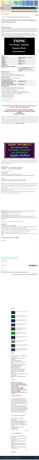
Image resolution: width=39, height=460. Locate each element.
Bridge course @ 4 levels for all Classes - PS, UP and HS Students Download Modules (21, 329)
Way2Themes (6, 458)
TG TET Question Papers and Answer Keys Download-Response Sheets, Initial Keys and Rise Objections (19, 425)
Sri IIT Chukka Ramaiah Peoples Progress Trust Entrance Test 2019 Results (21, 350)
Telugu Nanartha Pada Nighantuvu (16, 367)
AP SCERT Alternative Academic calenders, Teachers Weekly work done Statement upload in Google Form (19, 445)
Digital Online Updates (17, 458)
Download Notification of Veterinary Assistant (10, 257)
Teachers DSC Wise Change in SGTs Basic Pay (18, 399)
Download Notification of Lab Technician (9, 259)
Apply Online (3, 260)
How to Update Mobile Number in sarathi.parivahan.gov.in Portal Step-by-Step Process (18, 362)
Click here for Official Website (6, 98)
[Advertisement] (19, 133)
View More (26, 413)
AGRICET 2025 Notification (15, 368)
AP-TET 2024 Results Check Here (21, 312)
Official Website (4, 261)
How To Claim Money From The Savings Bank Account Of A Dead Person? (21, 333)
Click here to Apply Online (6, 100)
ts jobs (11, 25)
